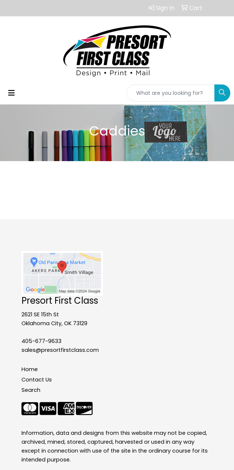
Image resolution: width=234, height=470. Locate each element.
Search (30, 390)
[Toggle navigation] (11, 93)
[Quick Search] (171, 92)
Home (29, 369)
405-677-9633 (41, 341)
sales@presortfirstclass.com (60, 350)
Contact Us (36, 379)
